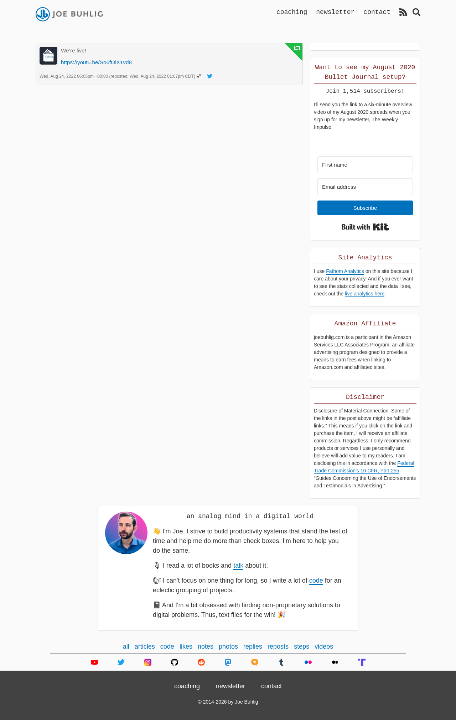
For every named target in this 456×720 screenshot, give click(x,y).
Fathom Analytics (345, 271)
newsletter (335, 11)
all (126, 646)
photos (228, 646)
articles (145, 646)
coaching (291, 11)
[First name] (365, 164)
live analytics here (364, 293)
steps (301, 646)
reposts (278, 646)
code (316, 580)
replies (252, 646)
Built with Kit (365, 226)
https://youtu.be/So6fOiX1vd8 (96, 62)
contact (376, 11)
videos (324, 646)
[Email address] (365, 186)
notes (205, 646)
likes (186, 646)
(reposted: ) (153, 76)
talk (238, 565)
